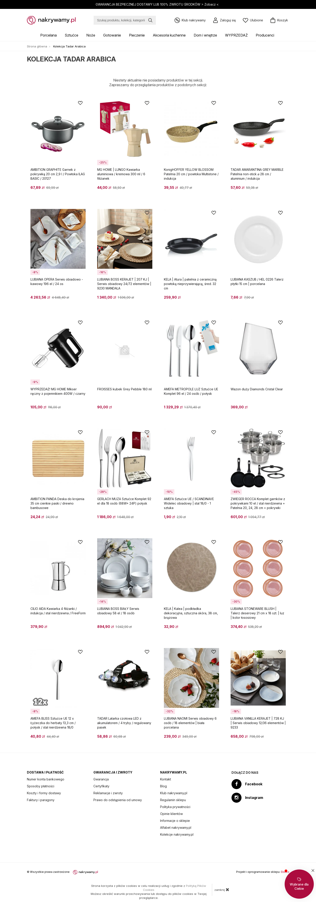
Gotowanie (112, 35)
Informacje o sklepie (175, 821)
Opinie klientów (171, 814)
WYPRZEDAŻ (236, 35)
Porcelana (48, 35)
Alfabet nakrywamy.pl (175, 827)
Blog (163, 786)
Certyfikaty (101, 786)
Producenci (265, 35)
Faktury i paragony (40, 800)
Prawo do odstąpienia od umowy (117, 800)
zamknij (221, 889)
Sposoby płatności (40, 786)
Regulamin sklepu (173, 800)
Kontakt (165, 779)
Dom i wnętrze (205, 35)
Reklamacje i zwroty (108, 793)
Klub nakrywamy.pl (173, 793)
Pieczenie (137, 35)
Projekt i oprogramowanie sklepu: (262, 871)
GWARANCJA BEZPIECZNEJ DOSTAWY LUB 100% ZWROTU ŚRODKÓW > (157, 4)
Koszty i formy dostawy (44, 793)
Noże (90, 35)
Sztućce (71, 35)
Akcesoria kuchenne (169, 35)
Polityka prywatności (175, 807)
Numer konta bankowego (45, 779)
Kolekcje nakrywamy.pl (176, 834)
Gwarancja (101, 779)
